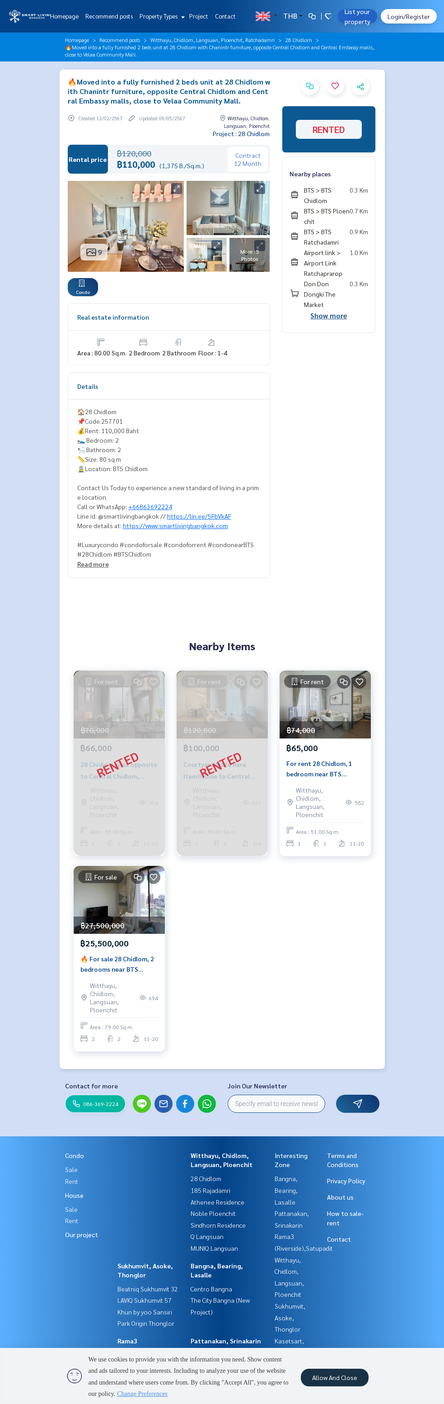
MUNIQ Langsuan (214, 1248)
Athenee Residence (217, 1202)
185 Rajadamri (210, 1190)
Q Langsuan (207, 1236)
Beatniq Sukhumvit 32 (147, 1289)
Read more (93, 564)
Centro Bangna (211, 1289)
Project (198, 16)
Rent (71, 1181)
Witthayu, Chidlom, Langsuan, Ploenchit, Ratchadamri (212, 39)
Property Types (161, 16)
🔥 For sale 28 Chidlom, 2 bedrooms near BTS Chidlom (117, 964)
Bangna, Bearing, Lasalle (286, 1189)
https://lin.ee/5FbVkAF (199, 516)
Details (87, 386)
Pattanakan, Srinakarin (226, 1341)
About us (340, 1197)
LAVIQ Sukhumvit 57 (144, 1300)
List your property (357, 16)
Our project (81, 1234)
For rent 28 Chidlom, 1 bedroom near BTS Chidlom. (319, 769)
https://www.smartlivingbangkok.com (175, 525)
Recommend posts (109, 16)
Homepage (64, 16)
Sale (71, 1169)
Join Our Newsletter (257, 1086)
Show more (328, 315)
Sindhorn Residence (218, 1225)
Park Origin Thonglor (145, 1323)
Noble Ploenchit (213, 1213)
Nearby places (310, 174)
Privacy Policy (346, 1181)
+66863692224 (150, 506)
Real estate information (113, 317)
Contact (225, 16)
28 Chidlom (298, 39)
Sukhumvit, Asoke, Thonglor (290, 1317)
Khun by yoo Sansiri (144, 1312)
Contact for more (91, 1086)
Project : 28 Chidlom (241, 133)
